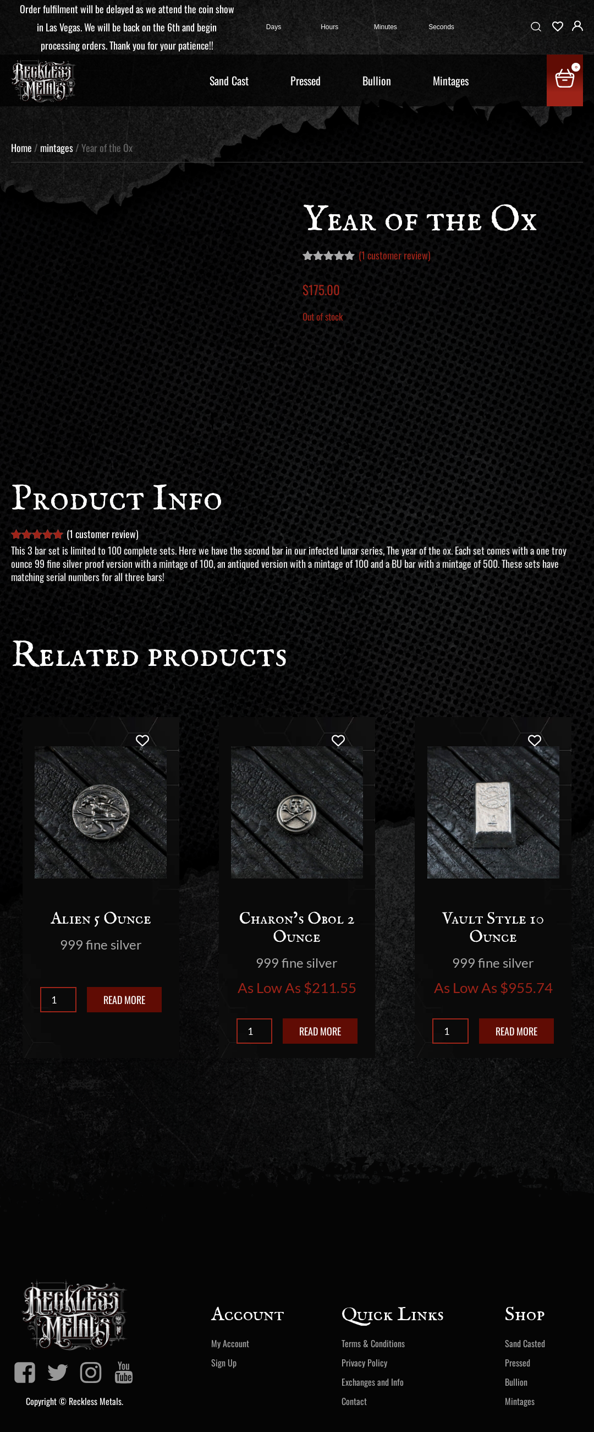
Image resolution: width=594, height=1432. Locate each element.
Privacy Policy (364, 1362)
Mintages (451, 80)
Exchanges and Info (373, 1381)
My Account (230, 1343)
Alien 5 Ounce (101, 919)
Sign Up (224, 1362)
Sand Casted (525, 1343)
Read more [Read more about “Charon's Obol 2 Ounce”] (320, 1031)
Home (21, 147)
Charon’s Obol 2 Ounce (297, 928)
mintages (56, 147)
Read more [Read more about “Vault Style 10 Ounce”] (516, 1031)
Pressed (305, 80)
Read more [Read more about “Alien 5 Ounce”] (124, 999)
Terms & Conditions (373, 1343)
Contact (354, 1401)
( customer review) (395, 255)
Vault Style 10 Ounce (493, 928)
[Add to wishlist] (142, 740)
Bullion (376, 80)
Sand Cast (229, 80)
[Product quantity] (58, 999)
